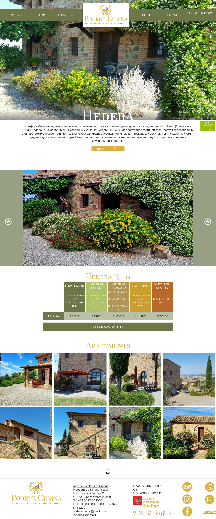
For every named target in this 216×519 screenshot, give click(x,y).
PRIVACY (209, 512)
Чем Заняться (66, 15)
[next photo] (207, 222)
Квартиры (17, 15)
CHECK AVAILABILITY (108, 327)
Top (108, 471)
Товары (41, 15)
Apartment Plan (108, 148)
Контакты (173, 15)
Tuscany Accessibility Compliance (151, 501)
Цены (146, 15)
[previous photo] (8, 222)
